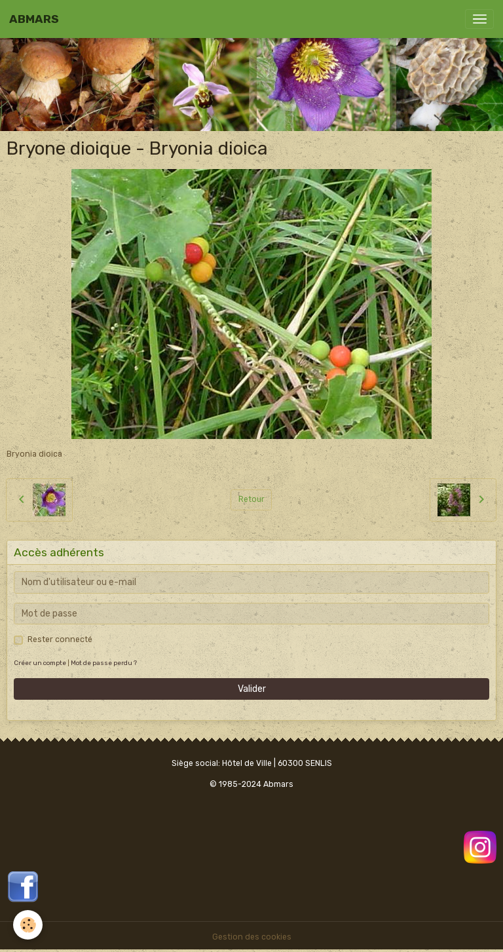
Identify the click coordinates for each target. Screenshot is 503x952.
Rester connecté (60, 639)
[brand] (34, 19)
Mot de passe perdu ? (104, 662)
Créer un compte (40, 662)
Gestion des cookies (251, 937)
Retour (251, 499)
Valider (252, 689)
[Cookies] (28, 925)
